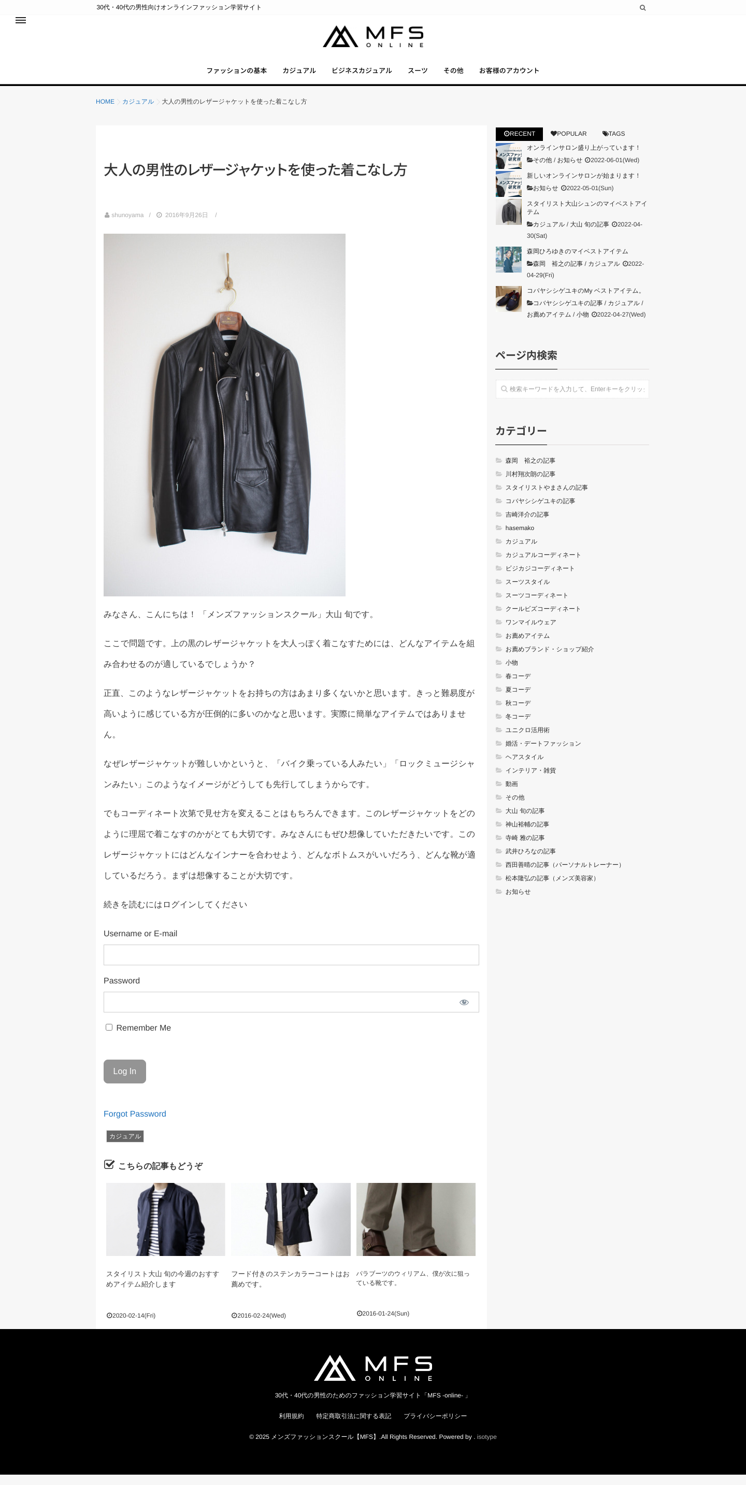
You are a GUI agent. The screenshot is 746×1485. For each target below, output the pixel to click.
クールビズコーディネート (544, 620)
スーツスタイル (528, 593)
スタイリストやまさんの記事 (547, 499)
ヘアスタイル (525, 769)
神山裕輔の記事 (527, 836)
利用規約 (291, 1426)
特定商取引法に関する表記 (353, 1426)
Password (122, 993)
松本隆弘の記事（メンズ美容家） (552, 890)
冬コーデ (518, 728)
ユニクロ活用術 (528, 742)
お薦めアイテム (549, 326)
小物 (583, 326)
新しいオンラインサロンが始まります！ (584, 187)
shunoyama (127, 227)
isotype (487, 1446)
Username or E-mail (140, 945)
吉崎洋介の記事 (527, 526)
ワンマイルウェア (531, 634)
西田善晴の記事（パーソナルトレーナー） (565, 876)
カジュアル (285, 77)
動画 (512, 795)
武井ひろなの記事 (531, 863)
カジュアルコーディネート (544, 566)
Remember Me (138, 1040)
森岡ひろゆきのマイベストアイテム (577, 263)
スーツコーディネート (537, 607)
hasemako (520, 540)
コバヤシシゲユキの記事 (568, 315)
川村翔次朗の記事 (530, 486)
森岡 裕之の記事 (558, 275)
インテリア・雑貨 (531, 782)
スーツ (422, 77)
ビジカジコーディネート (541, 580)
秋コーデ (518, 715)
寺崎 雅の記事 (525, 849)
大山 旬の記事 (589, 236)
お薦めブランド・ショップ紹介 (550, 661)
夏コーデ (518, 701)
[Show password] (464, 1014)
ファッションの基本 (213, 77)
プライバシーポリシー (435, 1426)
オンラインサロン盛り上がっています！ (584, 159)
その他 (467, 77)
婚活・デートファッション (543, 755)
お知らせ (570, 172)
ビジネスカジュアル (357, 77)
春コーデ (518, 688)
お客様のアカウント (533, 77)
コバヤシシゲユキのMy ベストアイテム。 (586, 302)
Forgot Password (135, 1126)
